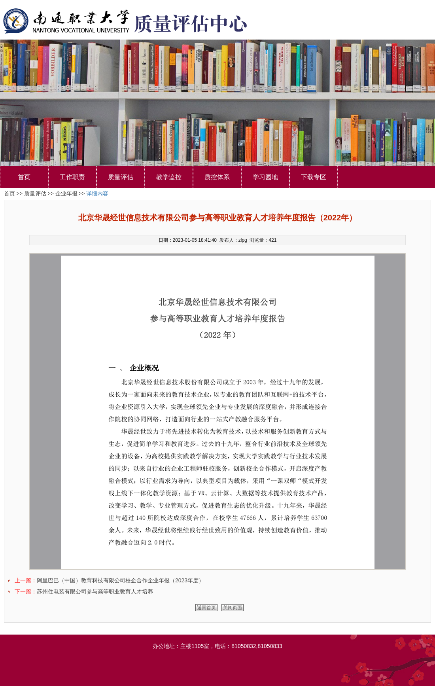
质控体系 (217, 177)
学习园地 (265, 177)
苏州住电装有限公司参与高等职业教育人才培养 (95, 591)
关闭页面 (232, 607)
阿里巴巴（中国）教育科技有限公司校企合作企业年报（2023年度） (120, 580)
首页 (24, 177)
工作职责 (72, 177)
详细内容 (97, 194)
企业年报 (66, 194)
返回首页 (206, 607)
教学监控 (169, 177)
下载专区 (313, 177)
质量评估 (120, 177)
